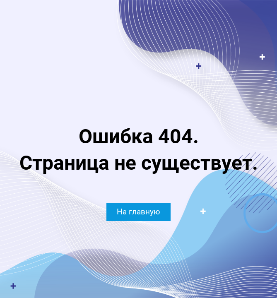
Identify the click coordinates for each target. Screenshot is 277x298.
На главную (138, 211)
